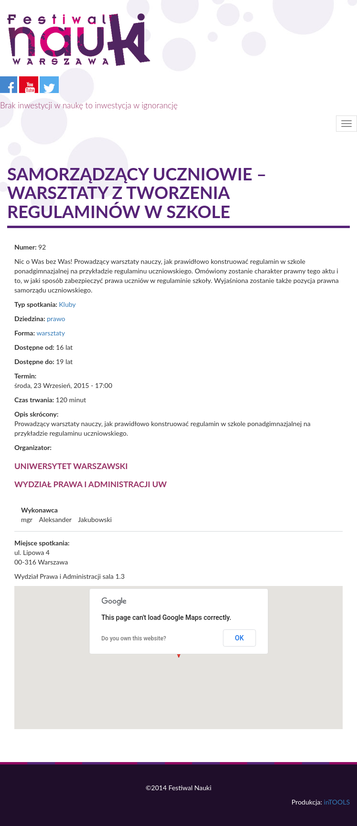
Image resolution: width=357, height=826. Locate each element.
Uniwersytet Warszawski (71, 466)
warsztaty (50, 333)
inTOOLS (337, 802)
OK (239, 638)
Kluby (67, 304)
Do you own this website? (133, 638)
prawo (56, 318)
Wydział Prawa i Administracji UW (90, 484)
